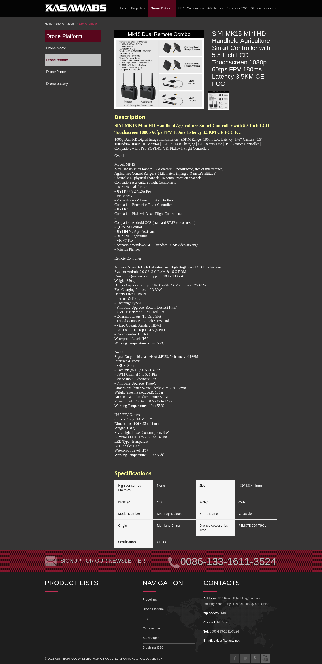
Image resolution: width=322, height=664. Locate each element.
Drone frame (56, 72)
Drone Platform (162, 8)
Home (123, 8)
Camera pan (195, 8)
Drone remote (88, 23)
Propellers (138, 8)
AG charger (215, 8)
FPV (181, 8)
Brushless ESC (236, 8)
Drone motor (56, 48)
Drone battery (57, 84)
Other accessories (263, 8)
